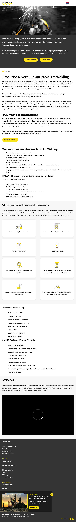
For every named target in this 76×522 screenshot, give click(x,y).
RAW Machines (30, 60)
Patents (33, 514)
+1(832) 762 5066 (7, 461)
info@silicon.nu (6, 482)
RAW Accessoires (10, 140)
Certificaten (5, 514)
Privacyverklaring (15, 514)
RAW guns (46, 60)
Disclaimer (26, 514)
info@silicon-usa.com (8, 459)
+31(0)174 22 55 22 (7, 485)
